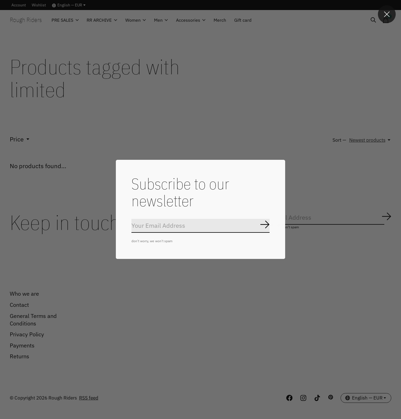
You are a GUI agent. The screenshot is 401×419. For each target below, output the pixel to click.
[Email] (200, 226)
